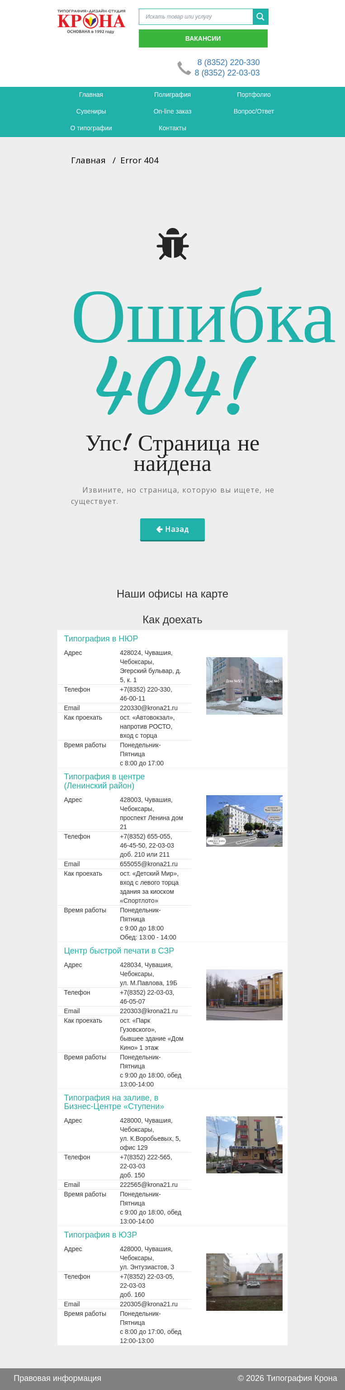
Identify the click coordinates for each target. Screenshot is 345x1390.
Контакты (172, 128)
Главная (91, 94)
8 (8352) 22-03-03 (227, 72)
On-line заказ (173, 111)
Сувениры (91, 111)
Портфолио (254, 94)
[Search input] (198, 16)
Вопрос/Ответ (254, 111)
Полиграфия (172, 94)
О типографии (91, 128)
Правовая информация (57, 1378)
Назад (177, 529)
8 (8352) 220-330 (228, 62)
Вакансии (203, 38)
